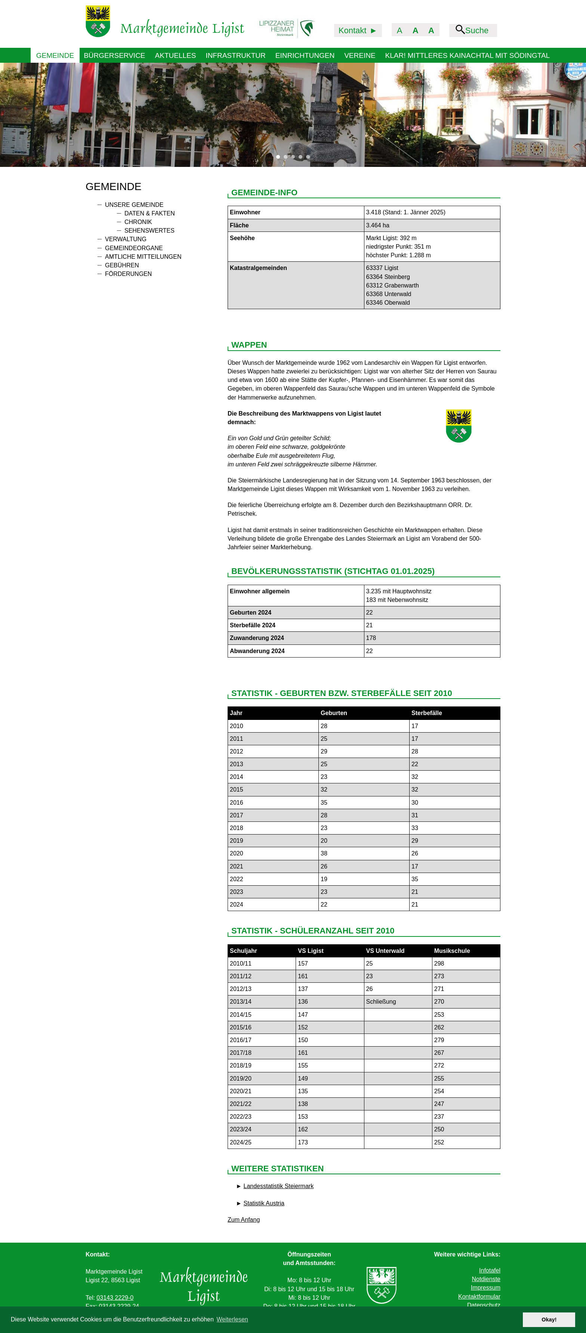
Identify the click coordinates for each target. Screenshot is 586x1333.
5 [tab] (310, 158)
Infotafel (489, 1270)
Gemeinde (55, 55)
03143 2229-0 (114, 1298)
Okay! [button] (549, 1320)
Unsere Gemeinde (134, 205)
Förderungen (128, 274)
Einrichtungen (304, 55)
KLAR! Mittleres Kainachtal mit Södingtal (467, 55)
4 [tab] (302, 158)
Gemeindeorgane (134, 248)
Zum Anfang (244, 1220)
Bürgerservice (114, 55)
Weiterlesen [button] (232, 1319)
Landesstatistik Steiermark (279, 1186)
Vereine (359, 55)
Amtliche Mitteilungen (143, 257)
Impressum (485, 1287)
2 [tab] (287, 158)
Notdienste (486, 1279)
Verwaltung (125, 239)
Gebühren (122, 265)
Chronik (138, 222)
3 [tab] (295, 158)
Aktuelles (175, 55)
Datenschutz (483, 1305)
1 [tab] (280, 158)
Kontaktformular (479, 1296)
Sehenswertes (149, 230)
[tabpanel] (293, 114)
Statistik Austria (264, 1203)
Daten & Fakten (149, 213)
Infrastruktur (235, 55)
